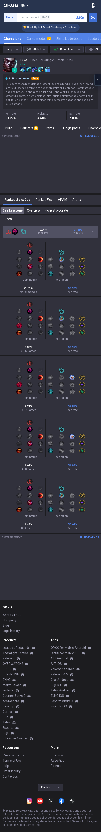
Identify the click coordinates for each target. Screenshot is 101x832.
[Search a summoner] (80, 17)
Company (9, 620)
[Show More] (24, 5)
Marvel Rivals (12, 685)
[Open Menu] (92, 5)
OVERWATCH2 (13, 663)
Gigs (6, 733)
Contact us (10, 776)
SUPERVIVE (11, 674)
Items (50, 128)
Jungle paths (71, 128)
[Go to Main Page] (11, 5)
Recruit (56, 766)
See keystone (13, 210)
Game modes (39, 39)
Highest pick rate (56, 210)
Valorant (9, 658)
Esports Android (62, 701)
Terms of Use (12, 760)
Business (57, 755)
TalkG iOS (57, 695)
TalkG (6, 722)
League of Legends (16, 647)
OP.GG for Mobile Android (68, 647)
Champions (12, 39)
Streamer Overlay (15, 738)
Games (8, 711)
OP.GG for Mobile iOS (65, 653)
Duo (5, 717)
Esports (8, 727)
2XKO (6, 679)
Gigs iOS (56, 685)
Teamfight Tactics (15, 653)
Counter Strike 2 (14, 695)
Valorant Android (62, 669)
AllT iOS (56, 663)
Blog (6, 625)
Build (8, 128)
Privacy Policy (13, 755)
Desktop (8, 706)
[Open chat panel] (97, 80)
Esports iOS (59, 706)
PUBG (7, 669)
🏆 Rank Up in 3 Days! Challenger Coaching (57, 27)
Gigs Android (59, 679)
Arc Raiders (11, 701)
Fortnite (8, 690)
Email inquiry (12, 771)
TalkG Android (60, 690)
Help (6, 766)
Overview (33, 210)
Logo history (11, 631)
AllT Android (59, 658)
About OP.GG (12, 615)
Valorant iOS (59, 674)
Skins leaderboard (69, 39)
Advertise (57, 760)
